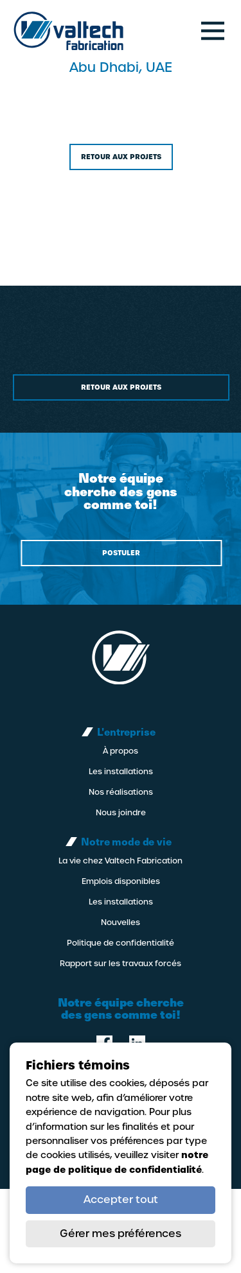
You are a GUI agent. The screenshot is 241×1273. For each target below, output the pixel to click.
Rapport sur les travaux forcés (120, 963)
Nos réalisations (121, 792)
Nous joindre (121, 813)
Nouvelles (120, 922)
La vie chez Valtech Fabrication (120, 861)
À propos (120, 751)
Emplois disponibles (121, 881)
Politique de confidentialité (120, 943)
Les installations (121, 771)
